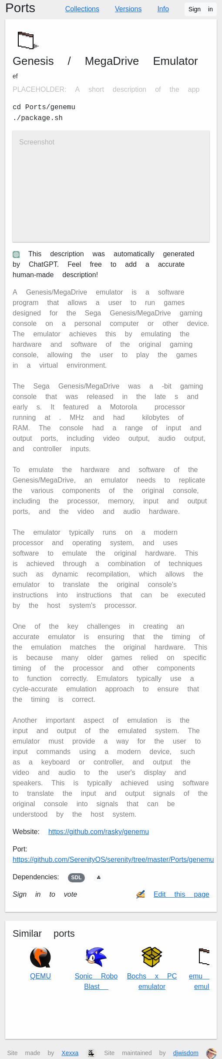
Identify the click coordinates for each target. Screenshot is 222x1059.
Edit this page (181, 894)
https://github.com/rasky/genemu (98, 832)
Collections (82, 9)
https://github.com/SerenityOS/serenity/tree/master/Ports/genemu (113, 859)
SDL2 (76, 878)
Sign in (200, 9)
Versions (128, 9)
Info (163, 9)
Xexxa (69, 1052)
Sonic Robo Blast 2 (96, 969)
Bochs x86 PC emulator (152, 969)
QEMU (40, 963)
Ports (20, 7)
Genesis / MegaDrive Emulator (105, 60)
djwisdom (185, 1052)
